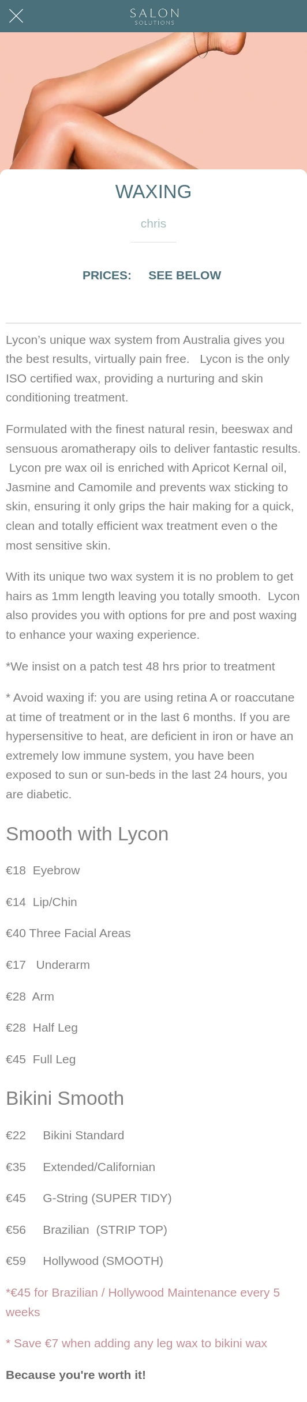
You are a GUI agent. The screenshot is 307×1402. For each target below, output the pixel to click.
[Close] (16, 16)
